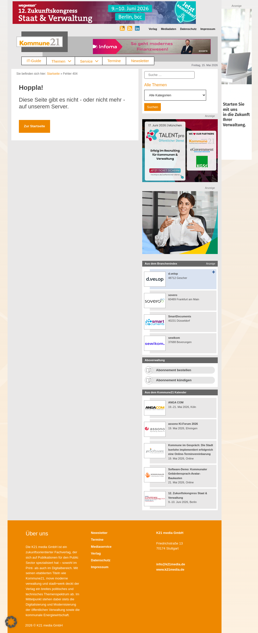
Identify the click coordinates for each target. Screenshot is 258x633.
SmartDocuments (179, 316)
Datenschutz (100, 560)
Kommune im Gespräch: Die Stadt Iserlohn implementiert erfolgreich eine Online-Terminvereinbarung (190, 449)
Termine (114, 61)
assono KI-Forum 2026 (183, 423)
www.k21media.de (170, 569)
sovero (172, 295)
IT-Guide (34, 61)
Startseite (53, 73)
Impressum (99, 567)
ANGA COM (175, 402)
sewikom (174, 337)
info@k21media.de (170, 564)
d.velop (173, 273)
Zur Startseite (34, 126)
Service (91, 61)
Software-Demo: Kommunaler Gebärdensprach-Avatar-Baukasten (187, 474)
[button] (11, 622)
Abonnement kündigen (174, 380)
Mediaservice (101, 546)
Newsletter (140, 61)
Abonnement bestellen (173, 370)
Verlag (96, 553)
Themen (63, 61)
